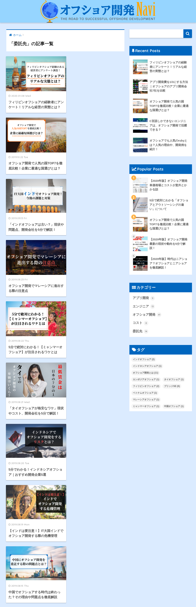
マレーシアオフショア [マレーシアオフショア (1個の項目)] (146, 399)
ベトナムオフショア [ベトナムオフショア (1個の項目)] (145, 393)
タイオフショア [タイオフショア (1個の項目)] (174, 379)
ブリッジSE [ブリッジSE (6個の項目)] (172, 386)
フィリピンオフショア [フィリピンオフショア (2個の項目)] (146, 386)
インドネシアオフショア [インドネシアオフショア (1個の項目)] (147, 366)
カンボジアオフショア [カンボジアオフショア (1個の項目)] (146, 379)
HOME (98, 591)
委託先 (141, 331)
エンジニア (144, 306)
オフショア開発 (147, 314)
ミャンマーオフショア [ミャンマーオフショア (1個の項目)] (146, 406)
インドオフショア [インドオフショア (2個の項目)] (144, 359)
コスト (141, 323)
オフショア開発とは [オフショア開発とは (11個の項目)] (145, 372)
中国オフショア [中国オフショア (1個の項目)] (174, 406)
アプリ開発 (144, 298)
